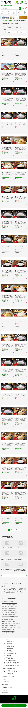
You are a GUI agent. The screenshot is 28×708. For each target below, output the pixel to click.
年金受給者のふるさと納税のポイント (11, 665)
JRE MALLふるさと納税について (8, 668)
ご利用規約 (4, 690)
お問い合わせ (5, 684)
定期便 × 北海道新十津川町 (8, 631)
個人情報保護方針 (5, 692)
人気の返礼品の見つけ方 (9, 673)
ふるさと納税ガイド (6, 639)
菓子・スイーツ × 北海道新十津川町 (10, 616)
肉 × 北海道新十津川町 (7, 601)
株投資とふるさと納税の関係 (9, 658)
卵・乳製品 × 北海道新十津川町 (9, 610)
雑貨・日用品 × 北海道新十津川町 (9, 625)
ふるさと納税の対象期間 (9, 646)
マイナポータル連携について (9, 651)
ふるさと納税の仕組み (8, 645)
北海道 (10, 20)
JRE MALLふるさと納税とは (9, 670)
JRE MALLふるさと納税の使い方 (10, 671)
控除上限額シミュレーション (8, 676)
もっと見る (14, 575)
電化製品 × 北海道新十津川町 (8, 629)
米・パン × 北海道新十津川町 (8, 604)
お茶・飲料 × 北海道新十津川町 (9, 614)
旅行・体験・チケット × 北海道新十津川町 (11, 623)
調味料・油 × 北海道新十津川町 (9, 621)
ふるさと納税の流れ (8, 643)
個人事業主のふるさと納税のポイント (11, 662)
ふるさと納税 (4, 20)
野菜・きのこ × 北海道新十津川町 (9, 608)
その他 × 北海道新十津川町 (8, 632)
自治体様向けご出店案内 (7, 687)
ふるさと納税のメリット (9, 648)
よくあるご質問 (5, 681)
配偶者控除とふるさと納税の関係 (10, 663)
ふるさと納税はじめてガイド (9, 641)
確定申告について (7, 650)
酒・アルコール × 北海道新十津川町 (10, 612)
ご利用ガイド (5, 679)
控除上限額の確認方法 (8, 657)
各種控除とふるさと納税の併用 (10, 660)
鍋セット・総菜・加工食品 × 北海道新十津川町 (12, 618)
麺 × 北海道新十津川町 (7, 619)
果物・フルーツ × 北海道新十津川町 (10, 606)
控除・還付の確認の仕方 (9, 655)
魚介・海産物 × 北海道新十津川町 (9, 603)
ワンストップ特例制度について (10, 653)
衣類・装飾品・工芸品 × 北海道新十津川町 (11, 627)
